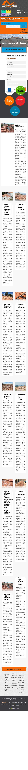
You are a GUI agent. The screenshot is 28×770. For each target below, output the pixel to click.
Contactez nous (14, 49)
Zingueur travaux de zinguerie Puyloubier (7, 676)
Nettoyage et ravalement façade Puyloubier (7, 684)
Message (9, 79)
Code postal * (10, 64)
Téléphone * (9, 74)
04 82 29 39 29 (22, 10)
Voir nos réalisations (6, 23)
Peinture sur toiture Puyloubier (21, 679)
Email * (8, 70)
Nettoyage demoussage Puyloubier (21, 690)
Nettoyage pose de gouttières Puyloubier (21, 685)
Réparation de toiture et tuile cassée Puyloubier (14, 680)
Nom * (8, 60)
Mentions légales (14, 699)
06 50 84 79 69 (22, 13)
